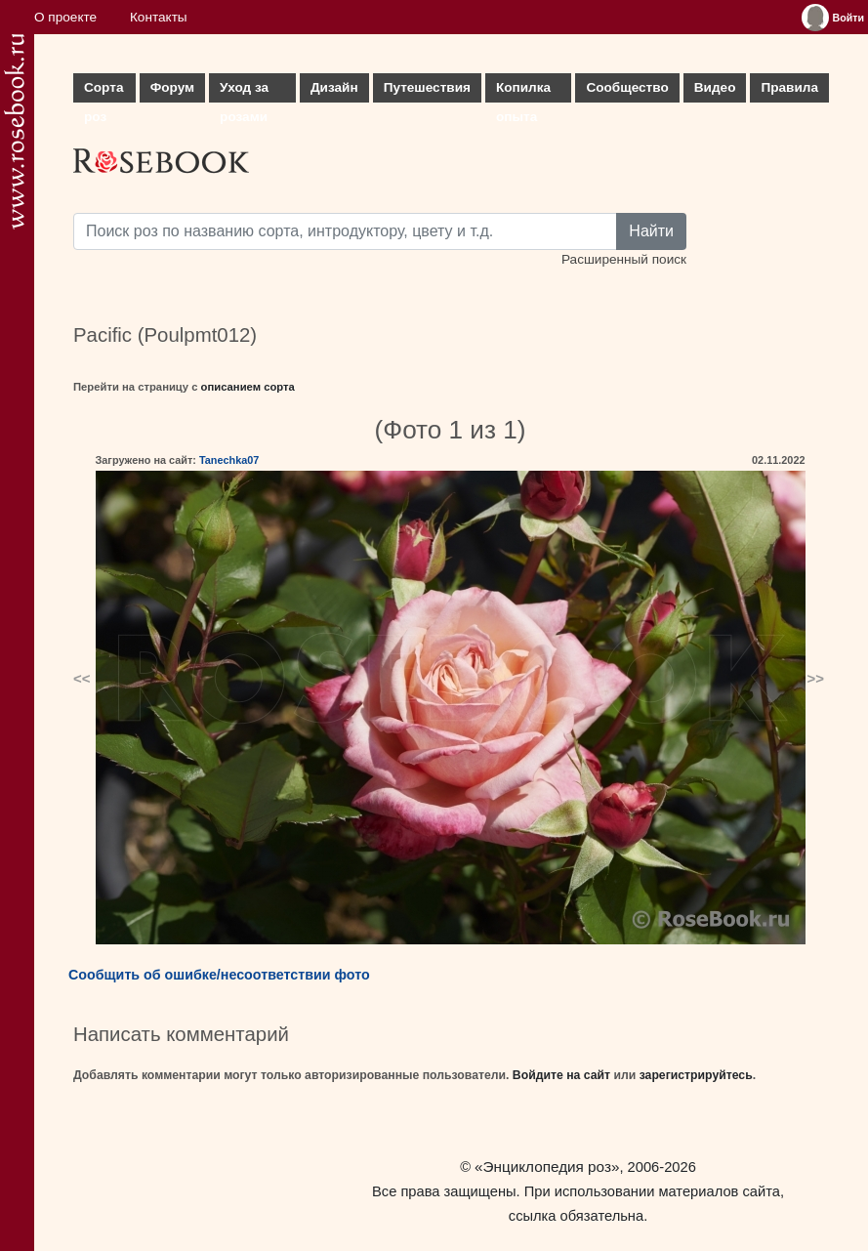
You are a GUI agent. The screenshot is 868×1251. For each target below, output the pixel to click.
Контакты (158, 17)
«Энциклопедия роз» (547, 1166)
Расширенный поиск (623, 259)
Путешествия (427, 87)
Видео (715, 87)
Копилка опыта (523, 91)
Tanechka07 (229, 460)
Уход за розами (244, 91)
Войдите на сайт (561, 1075)
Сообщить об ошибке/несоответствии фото (219, 974)
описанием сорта (248, 387)
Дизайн (334, 87)
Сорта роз (103, 91)
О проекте (65, 17)
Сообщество (627, 87)
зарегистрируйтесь (696, 1075)
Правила (789, 87)
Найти (651, 231)
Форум (172, 87)
